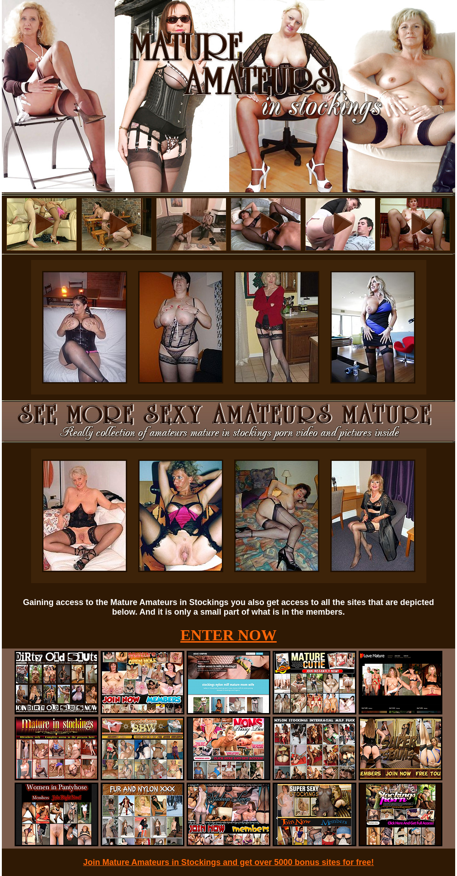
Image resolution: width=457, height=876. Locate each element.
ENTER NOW (228, 635)
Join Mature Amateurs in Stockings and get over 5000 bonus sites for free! (228, 862)
